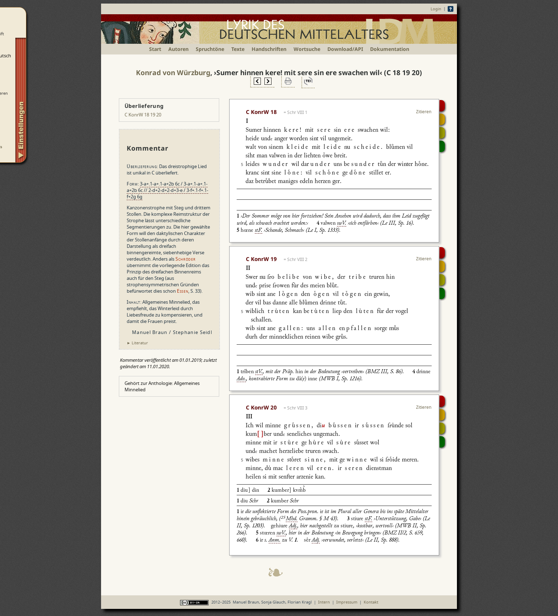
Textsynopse (442, 133)
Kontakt (371, 602)
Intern (324, 602)
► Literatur (137, 342)
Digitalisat (442, 105)
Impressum (346, 602)
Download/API (345, 49)
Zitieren (423, 112)
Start (155, 49)
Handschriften (269, 49)
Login (436, 8)
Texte (237, 49)
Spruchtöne (210, 49)
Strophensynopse (442, 119)
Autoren (178, 49)
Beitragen (442, 146)
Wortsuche (307, 49)
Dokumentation (389, 49)
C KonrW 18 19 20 (143, 114)
